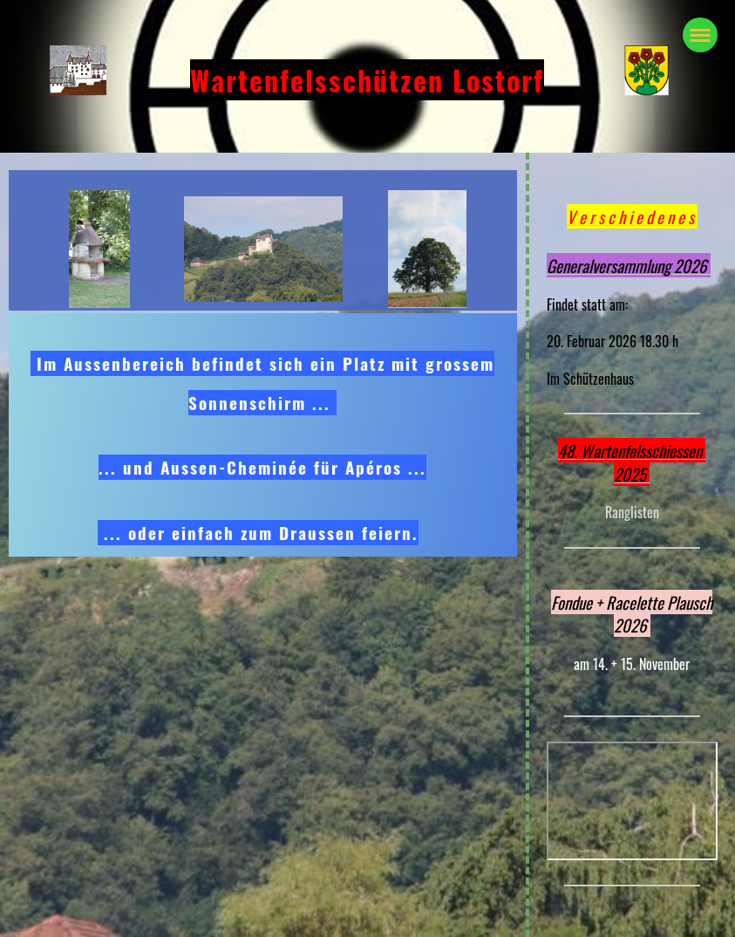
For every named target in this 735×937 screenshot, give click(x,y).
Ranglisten (632, 512)
